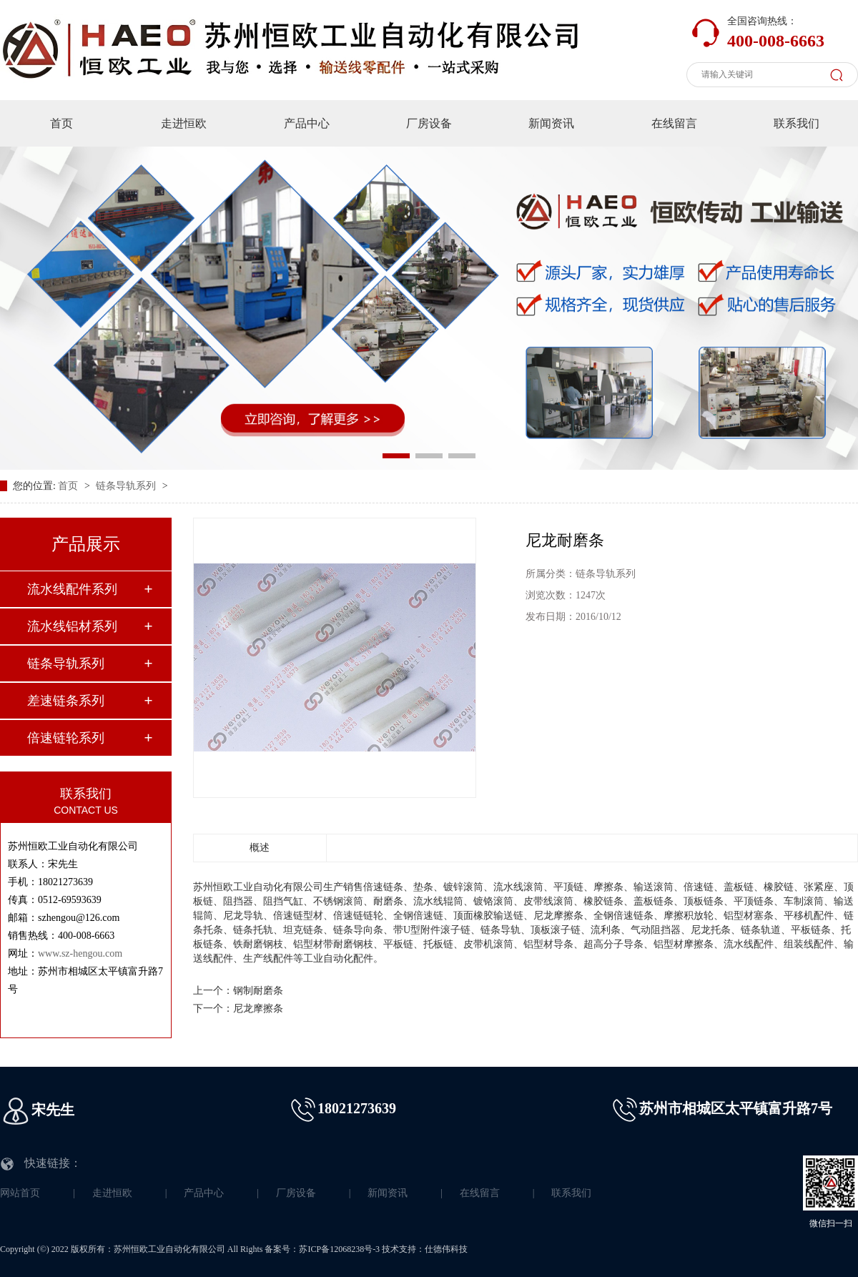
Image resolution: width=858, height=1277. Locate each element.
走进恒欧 (184, 123)
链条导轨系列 (127, 485)
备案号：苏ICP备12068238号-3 (322, 1249)
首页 (61, 123)
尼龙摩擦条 (258, 1008)
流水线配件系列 (72, 589)
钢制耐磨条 (258, 990)
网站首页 (20, 1193)
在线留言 (674, 123)
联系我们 (796, 123)
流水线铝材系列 (72, 626)
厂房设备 (429, 123)
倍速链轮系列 (65, 738)
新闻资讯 (551, 123)
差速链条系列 (65, 701)
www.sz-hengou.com (80, 953)
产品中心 (307, 123)
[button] (396, 455)
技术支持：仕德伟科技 (425, 1249)
